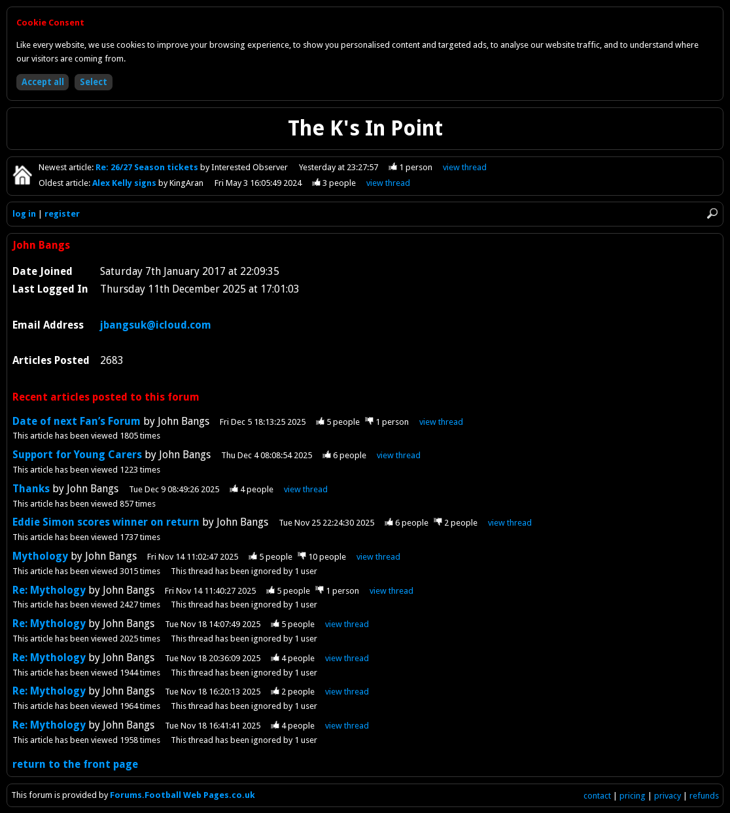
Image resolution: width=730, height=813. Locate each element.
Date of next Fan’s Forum (77, 421)
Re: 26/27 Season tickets (148, 167)
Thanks (31, 488)
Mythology (40, 556)
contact (597, 796)
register (62, 214)
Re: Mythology (49, 590)
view (465, 167)
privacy (667, 796)
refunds (704, 796)
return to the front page (75, 764)
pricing (632, 796)
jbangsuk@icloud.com (155, 325)
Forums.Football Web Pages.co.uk (182, 795)
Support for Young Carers (77, 454)
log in (24, 214)
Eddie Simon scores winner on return (107, 522)
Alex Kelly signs (125, 183)
